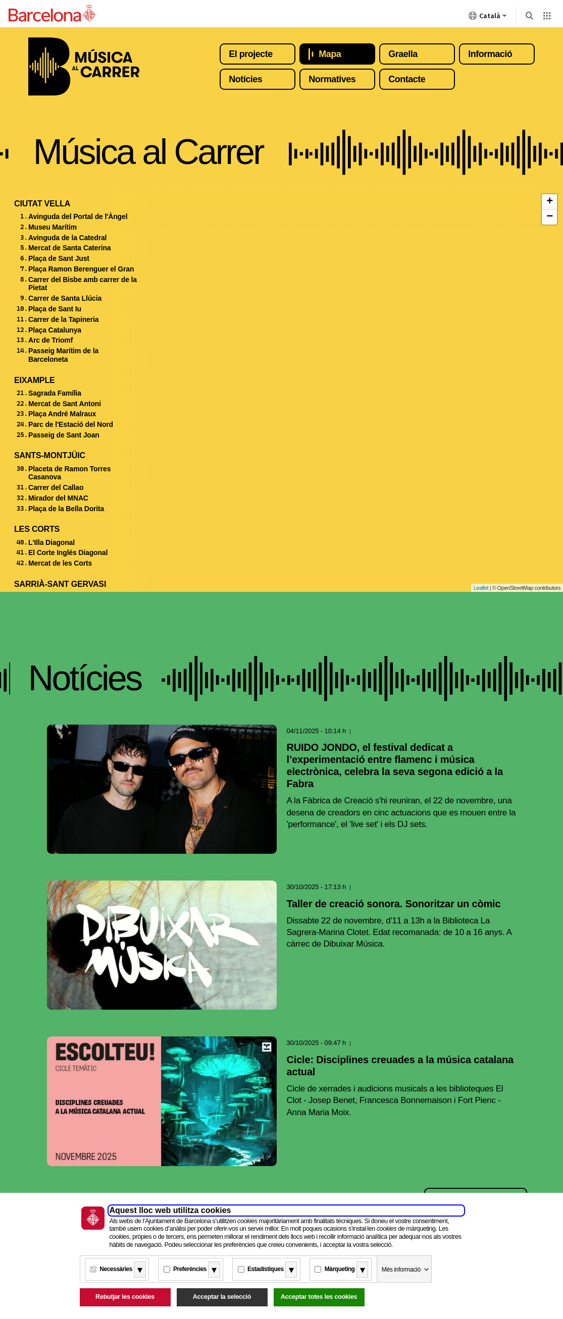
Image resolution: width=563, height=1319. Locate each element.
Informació (490, 54)
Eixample (34, 380)
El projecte (251, 54)
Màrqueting (340, 1269)
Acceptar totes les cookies (319, 1296)
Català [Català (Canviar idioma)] (487, 17)
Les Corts (37, 529)
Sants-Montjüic (49, 455)
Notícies (245, 79)
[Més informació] (140, 1269)
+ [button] (549, 201)
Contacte (406, 79)
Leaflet (481, 588)
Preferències (190, 1269)
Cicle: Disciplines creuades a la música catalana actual (400, 1065)
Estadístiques (265, 1269)
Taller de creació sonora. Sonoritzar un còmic (394, 903)
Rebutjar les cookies (125, 1296)
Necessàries (115, 1269)
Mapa (330, 54)
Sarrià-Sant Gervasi (60, 584)
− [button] (549, 217)
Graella (403, 54)
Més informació (401, 1269)
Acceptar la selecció (222, 1296)
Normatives (332, 79)
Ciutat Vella (42, 203)
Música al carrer (83, 66)
